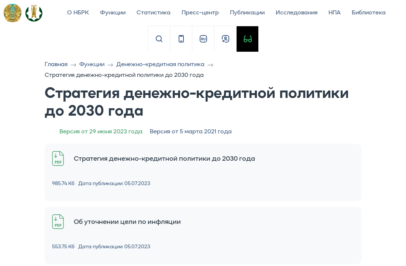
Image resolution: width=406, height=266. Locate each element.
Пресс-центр (200, 13)
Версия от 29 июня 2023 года (100, 132)
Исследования (296, 13)
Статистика (154, 13)
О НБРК (78, 13)
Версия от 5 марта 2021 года (191, 132)
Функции (112, 13)
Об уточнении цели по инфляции (127, 222)
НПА (334, 13)
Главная (56, 65)
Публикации (247, 13)
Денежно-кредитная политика (160, 65)
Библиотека (369, 13)
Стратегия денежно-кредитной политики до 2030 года (164, 159)
